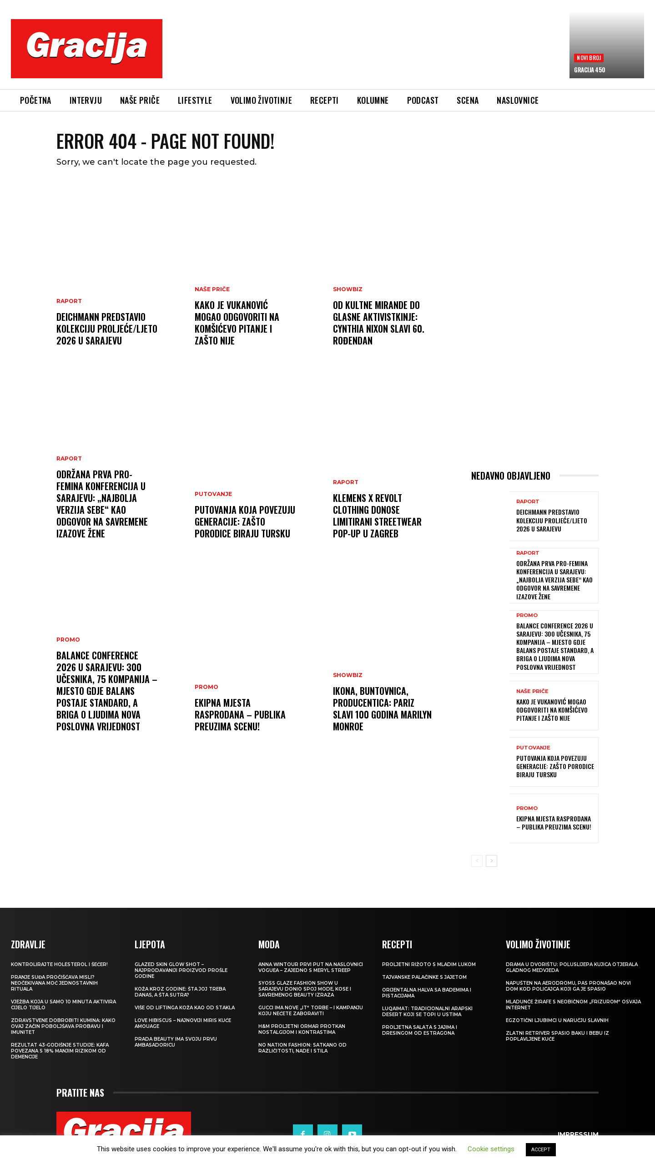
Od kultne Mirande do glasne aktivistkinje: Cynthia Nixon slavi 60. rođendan (378, 322)
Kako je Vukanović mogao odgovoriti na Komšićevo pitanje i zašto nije (237, 322)
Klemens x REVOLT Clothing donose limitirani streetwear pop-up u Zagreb (377, 515)
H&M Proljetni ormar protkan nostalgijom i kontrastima (301, 1029)
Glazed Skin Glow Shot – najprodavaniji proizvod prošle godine (181, 970)
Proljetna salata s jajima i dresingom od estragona (419, 1030)
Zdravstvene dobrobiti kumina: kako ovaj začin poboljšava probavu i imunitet (63, 1026)
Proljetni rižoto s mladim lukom (429, 964)
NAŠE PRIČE (212, 289)
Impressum (578, 1134)
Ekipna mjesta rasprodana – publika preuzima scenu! (240, 714)
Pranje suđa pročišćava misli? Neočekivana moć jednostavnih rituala (54, 983)
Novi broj (589, 57)
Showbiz (348, 289)
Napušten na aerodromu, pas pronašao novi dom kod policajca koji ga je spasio (568, 986)
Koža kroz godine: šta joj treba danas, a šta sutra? (180, 992)
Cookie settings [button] (491, 1149)
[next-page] (491, 861)
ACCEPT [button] (540, 1150)
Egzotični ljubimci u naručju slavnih (557, 1020)
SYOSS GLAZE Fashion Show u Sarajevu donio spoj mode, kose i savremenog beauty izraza (304, 989)
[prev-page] (477, 861)
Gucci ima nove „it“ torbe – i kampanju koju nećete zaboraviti (310, 1011)
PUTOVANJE (213, 494)
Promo (68, 640)
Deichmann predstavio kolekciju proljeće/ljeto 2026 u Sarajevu (106, 328)
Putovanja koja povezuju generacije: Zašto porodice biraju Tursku (245, 521)
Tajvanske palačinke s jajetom (424, 977)
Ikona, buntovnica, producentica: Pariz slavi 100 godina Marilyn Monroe (382, 708)
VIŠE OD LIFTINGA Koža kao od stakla (185, 1008)
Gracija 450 (589, 69)
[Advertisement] (366, 55)
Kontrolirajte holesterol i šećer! (59, 964)
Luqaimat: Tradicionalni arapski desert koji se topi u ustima (427, 1011)
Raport (69, 301)
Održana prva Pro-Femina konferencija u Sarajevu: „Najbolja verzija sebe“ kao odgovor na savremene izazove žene (102, 503)
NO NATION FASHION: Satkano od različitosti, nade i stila (302, 1048)
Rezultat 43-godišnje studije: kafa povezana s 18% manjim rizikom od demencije (60, 1051)
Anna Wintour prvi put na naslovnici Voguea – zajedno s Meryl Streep (310, 967)
